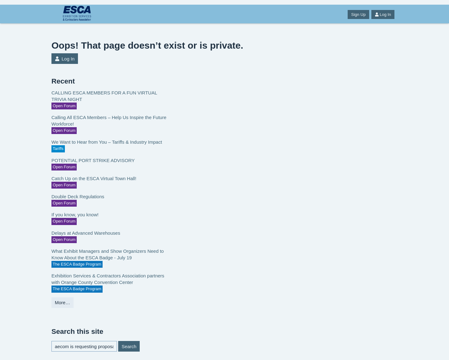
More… (62, 302)
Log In (383, 14)
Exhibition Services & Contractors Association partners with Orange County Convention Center (107, 279)
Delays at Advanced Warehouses (85, 233)
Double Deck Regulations (77, 196)
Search (129, 346)
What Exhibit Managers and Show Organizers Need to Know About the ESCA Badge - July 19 (107, 254)
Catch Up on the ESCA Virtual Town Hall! (93, 178)
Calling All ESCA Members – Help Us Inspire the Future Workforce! (109, 121)
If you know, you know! (75, 214)
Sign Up (358, 14)
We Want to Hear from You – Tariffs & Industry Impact (106, 142)
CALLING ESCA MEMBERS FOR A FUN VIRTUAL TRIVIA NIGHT (104, 96)
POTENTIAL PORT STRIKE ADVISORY (93, 160)
